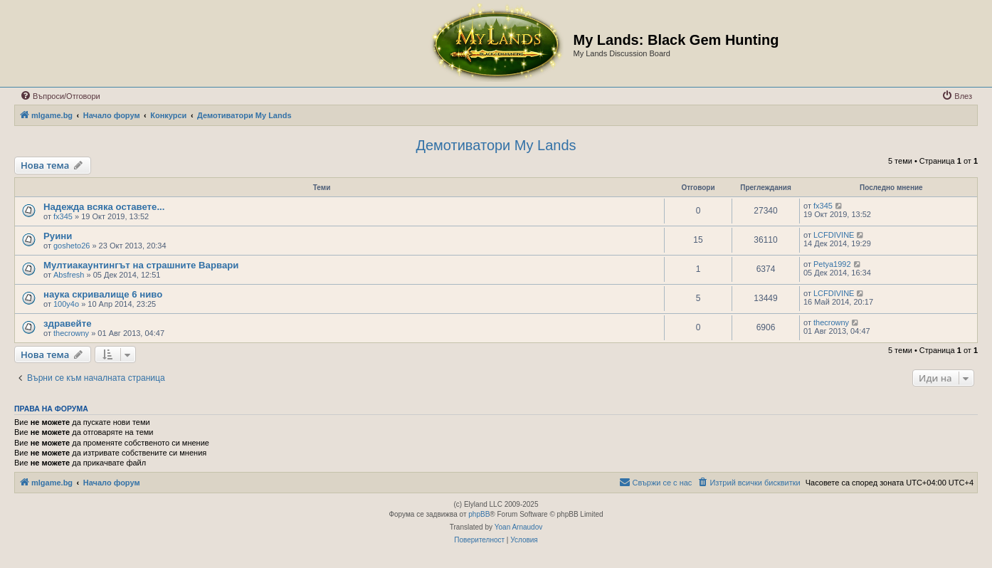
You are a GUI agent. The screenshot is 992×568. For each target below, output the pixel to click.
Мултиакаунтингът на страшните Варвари (140, 265)
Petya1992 (832, 264)
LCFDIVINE (833, 235)
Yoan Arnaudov (518, 527)
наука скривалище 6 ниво (102, 294)
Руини (57, 236)
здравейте (67, 323)
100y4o (66, 304)
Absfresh (68, 274)
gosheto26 (71, 245)
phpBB (479, 514)
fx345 (63, 216)
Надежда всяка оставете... (103, 206)
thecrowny (71, 333)
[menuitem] (60, 96)
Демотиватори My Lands (496, 145)
